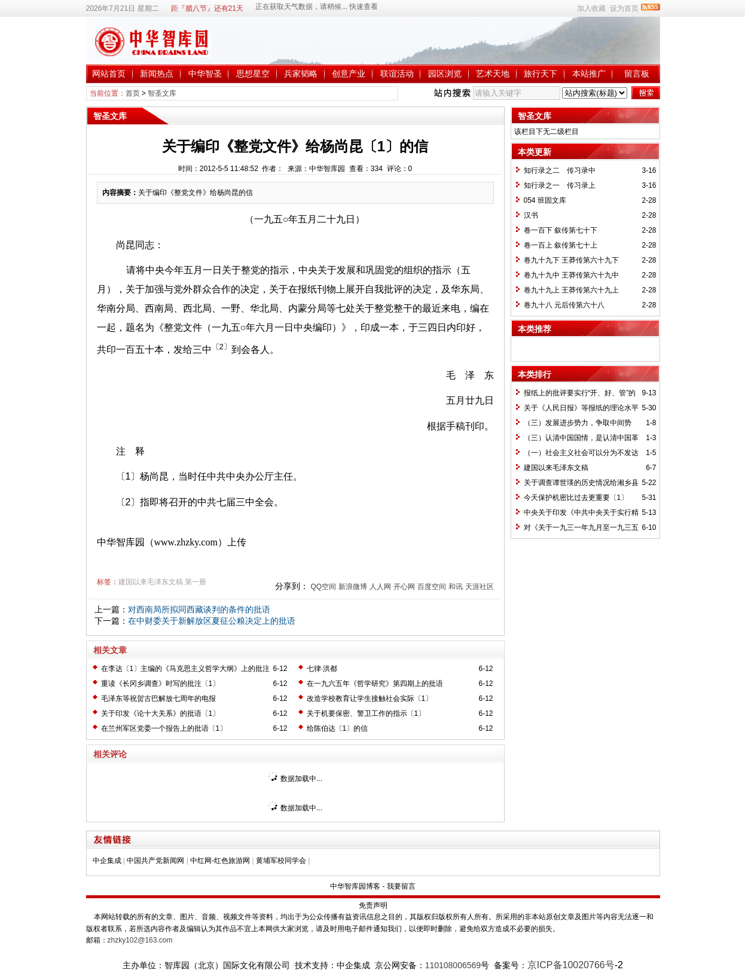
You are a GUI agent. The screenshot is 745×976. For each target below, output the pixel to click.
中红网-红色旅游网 (220, 860)
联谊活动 (397, 73)
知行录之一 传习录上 (560, 185)
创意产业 (348, 73)
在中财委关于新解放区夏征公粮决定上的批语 (211, 621)
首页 (133, 93)
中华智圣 (205, 73)
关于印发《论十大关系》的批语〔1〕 (160, 713)
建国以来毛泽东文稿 (150, 582)
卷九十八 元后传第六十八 (564, 305)
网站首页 (109, 73)
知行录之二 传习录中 (560, 170)
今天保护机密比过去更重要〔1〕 (576, 497)
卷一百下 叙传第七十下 (560, 230)
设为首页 (624, 8)
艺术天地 (492, 73)
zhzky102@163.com (140, 940)
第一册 (195, 582)
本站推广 (589, 73)
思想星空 (253, 73)
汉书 (531, 215)
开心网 (404, 586)
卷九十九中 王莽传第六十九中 (571, 275)
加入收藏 (591, 8)
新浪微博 (352, 586)
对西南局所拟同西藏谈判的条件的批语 (199, 609)
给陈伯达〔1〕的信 (337, 728)
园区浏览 (445, 73)
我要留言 (401, 886)
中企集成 (107, 860)
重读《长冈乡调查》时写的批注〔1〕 (160, 683)
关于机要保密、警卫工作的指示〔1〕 (366, 713)
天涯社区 (479, 586)
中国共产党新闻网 (155, 860)
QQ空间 (323, 586)
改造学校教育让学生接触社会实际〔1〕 (370, 698)
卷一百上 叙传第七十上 (560, 245)
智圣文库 (162, 93)
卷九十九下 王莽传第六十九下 (571, 260)
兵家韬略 (300, 73)
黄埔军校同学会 (281, 860)
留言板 (636, 73)
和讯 (455, 586)
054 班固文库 (545, 200)
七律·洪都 (322, 668)
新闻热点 (156, 73)
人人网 (380, 586)
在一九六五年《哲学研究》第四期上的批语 (375, 683)
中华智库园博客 (355, 886)
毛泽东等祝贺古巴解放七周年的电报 (158, 698)
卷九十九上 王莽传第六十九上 (571, 290)
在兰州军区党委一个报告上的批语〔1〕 (164, 728)
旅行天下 (540, 73)
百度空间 (431, 586)
